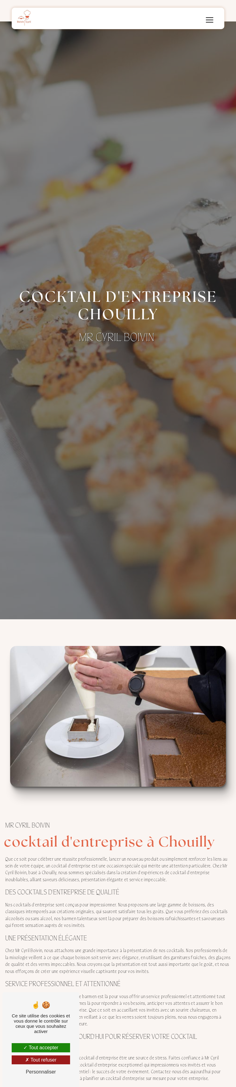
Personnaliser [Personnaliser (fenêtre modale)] (41, 1071)
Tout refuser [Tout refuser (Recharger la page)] (41, 1059)
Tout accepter (40, 1047)
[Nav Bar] (209, 20)
